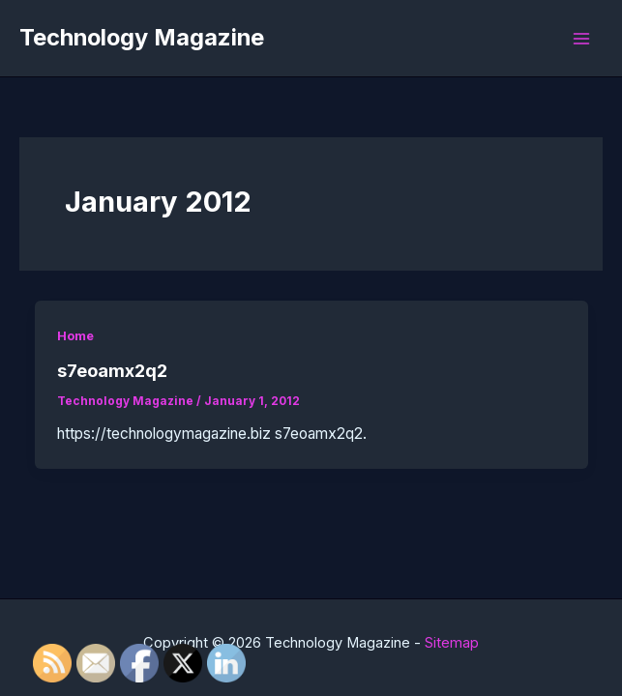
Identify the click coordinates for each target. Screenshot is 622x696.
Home (75, 336)
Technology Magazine (141, 37)
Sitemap (452, 643)
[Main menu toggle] (582, 38)
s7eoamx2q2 (112, 370)
